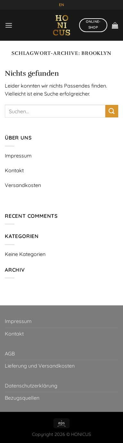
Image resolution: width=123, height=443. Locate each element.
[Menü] (8, 25)
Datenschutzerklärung (31, 385)
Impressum (18, 321)
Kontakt (14, 333)
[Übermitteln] (111, 111)
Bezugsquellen (22, 398)
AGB (10, 353)
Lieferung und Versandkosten (40, 365)
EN (61, 4)
